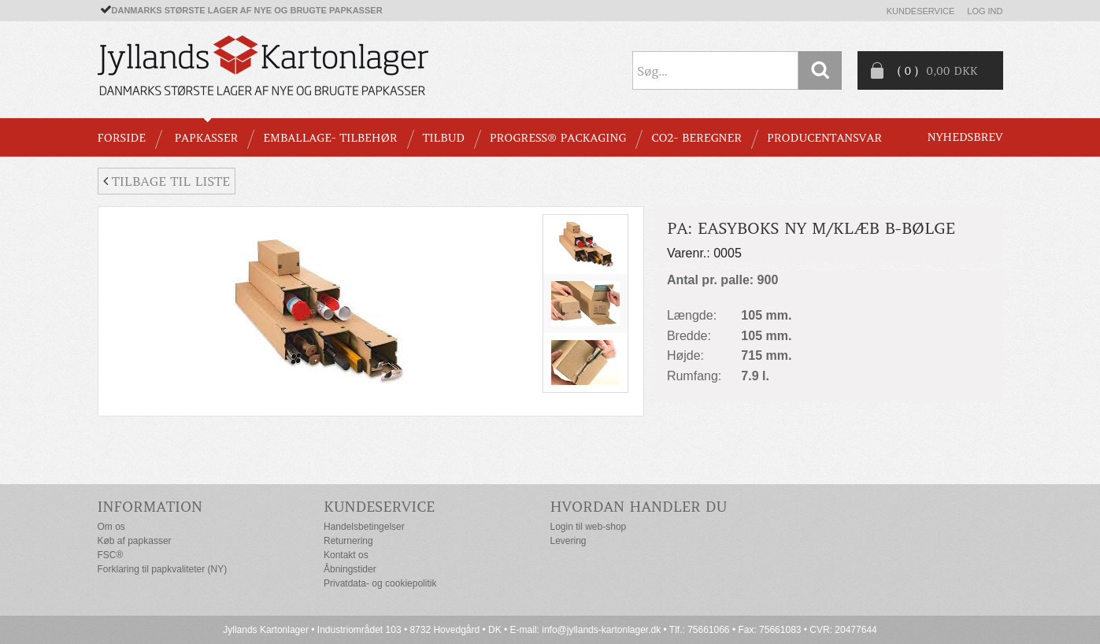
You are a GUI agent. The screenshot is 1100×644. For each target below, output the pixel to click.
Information (150, 507)
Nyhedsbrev (965, 137)
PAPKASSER (206, 138)
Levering (568, 540)
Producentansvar (824, 138)
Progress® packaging (558, 138)
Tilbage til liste (166, 181)
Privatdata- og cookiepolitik (380, 583)
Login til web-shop (588, 526)
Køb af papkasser (135, 540)
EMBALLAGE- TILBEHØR (330, 138)
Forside (122, 138)
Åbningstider (350, 569)
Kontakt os (346, 555)
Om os (111, 526)
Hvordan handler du (639, 507)
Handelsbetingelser (364, 526)
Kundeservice (921, 11)
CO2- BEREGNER (696, 138)
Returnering (348, 540)
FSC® (111, 555)
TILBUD (444, 138)
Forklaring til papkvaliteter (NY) (163, 569)
